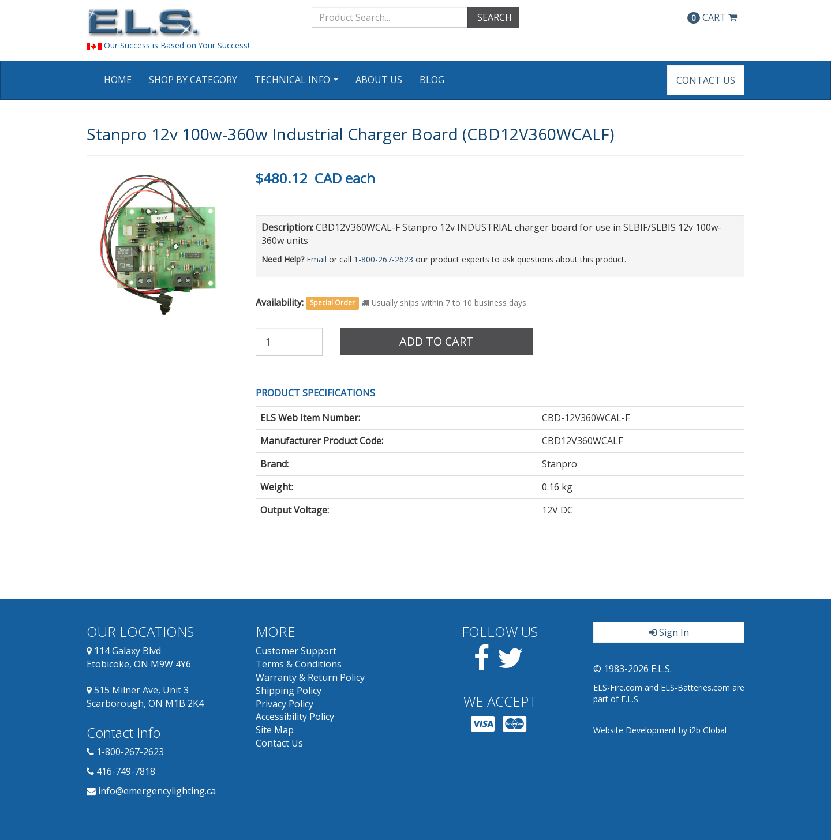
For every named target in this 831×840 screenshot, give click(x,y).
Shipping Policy (288, 690)
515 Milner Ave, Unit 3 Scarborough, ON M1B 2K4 (145, 697)
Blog (432, 79)
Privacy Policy (284, 703)
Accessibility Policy (295, 716)
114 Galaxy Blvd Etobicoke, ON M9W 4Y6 (139, 657)
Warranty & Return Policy (310, 677)
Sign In (669, 632)
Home (118, 79)
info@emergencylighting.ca (157, 791)
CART (712, 17)
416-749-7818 (125, 771)
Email (316, 259)
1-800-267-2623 (383, 259)
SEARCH (493, 17)
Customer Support (296, 650)
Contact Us (705, 80)
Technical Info (297, 83)
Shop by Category (193, 79)
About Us (378, 79)
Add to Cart (436, 341)
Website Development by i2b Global (660, 730)
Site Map (275, 729)
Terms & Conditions (299, 664)
